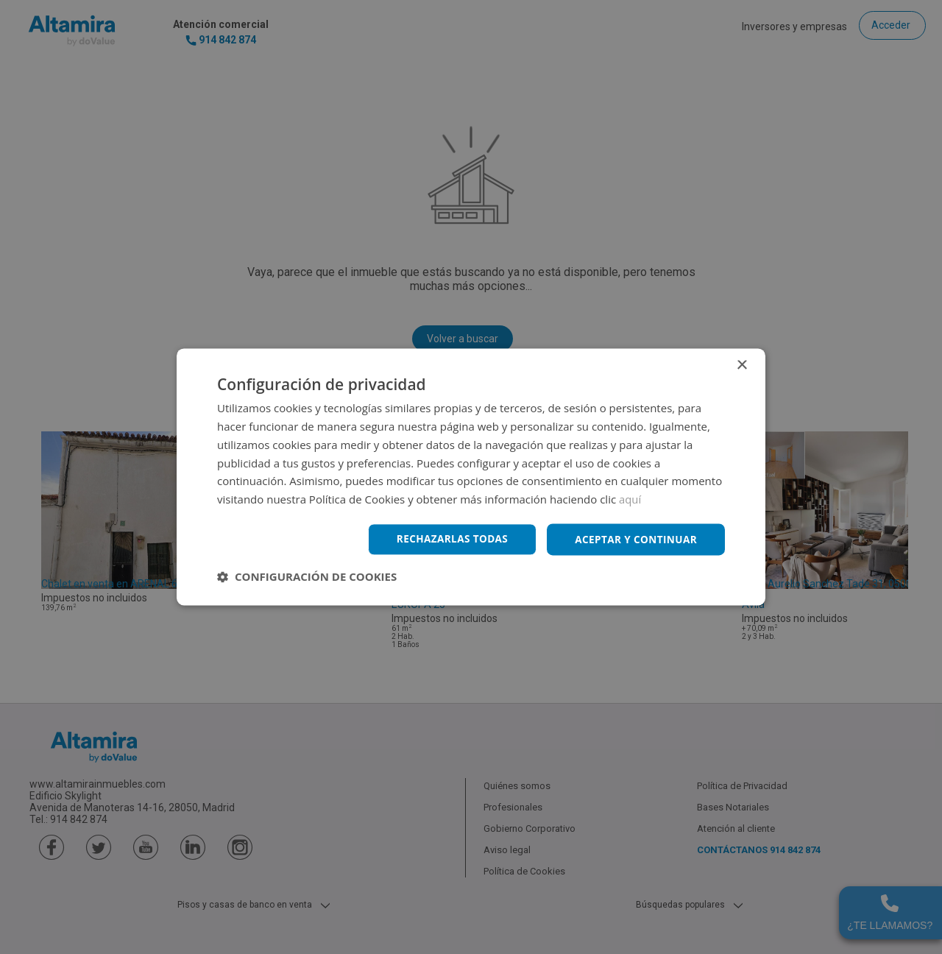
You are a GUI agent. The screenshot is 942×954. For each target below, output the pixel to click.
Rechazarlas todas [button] (446, 539)
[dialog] (471, 477)
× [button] (741, 365)
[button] (307, 577)
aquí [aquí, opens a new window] (630, 499)
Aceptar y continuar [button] (634, 539)
